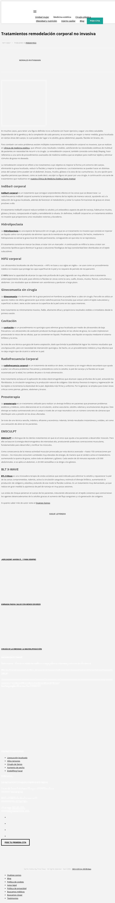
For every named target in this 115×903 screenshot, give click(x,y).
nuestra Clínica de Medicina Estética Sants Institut (53, 178)
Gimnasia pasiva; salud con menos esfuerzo (21, 604)
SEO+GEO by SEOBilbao (81, 869)
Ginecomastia (10, 296)
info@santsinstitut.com (18, 811)
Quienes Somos (43, 503)
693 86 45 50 (18, 808)
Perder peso (31, 43)
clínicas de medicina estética (17, 148)
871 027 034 (21, 801)
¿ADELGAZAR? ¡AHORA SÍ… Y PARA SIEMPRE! (18, 559)
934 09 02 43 (17, 792)
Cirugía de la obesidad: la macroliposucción (21, 649)
